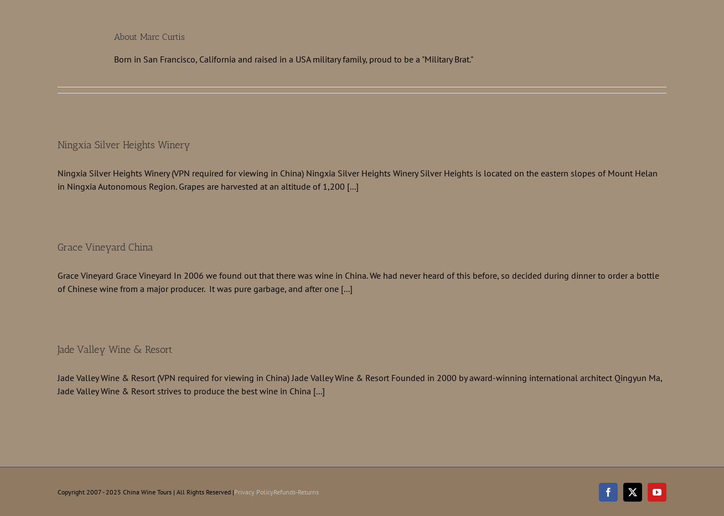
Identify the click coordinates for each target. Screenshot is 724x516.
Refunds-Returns (296, 492)
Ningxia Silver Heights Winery (124, 145)
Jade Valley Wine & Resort (115, 349)
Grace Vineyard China (105, 247)
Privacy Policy (253, 492)
